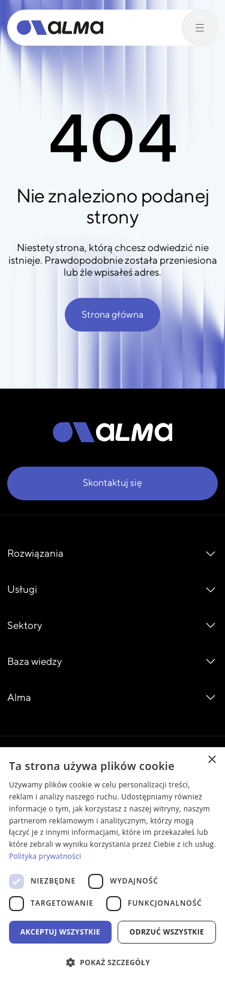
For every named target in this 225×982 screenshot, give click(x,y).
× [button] (211, 760)
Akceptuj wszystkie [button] (60, 932)
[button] (112, 962)
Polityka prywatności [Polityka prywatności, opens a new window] (45, 856)
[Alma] (60, 27)
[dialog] (112, 864)
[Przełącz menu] (200, 28)
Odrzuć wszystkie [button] (167, 932)
